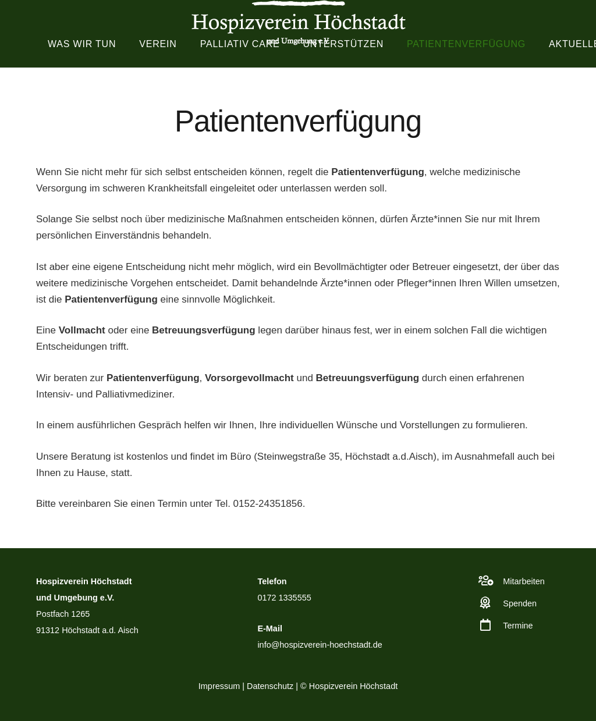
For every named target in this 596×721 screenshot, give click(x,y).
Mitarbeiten (523, 581)
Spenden (520, 603)
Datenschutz (270, 686)
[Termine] (491, 625)
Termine (518, 625)
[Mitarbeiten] (491, 581)
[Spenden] (491, 603)
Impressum (219, 686)
